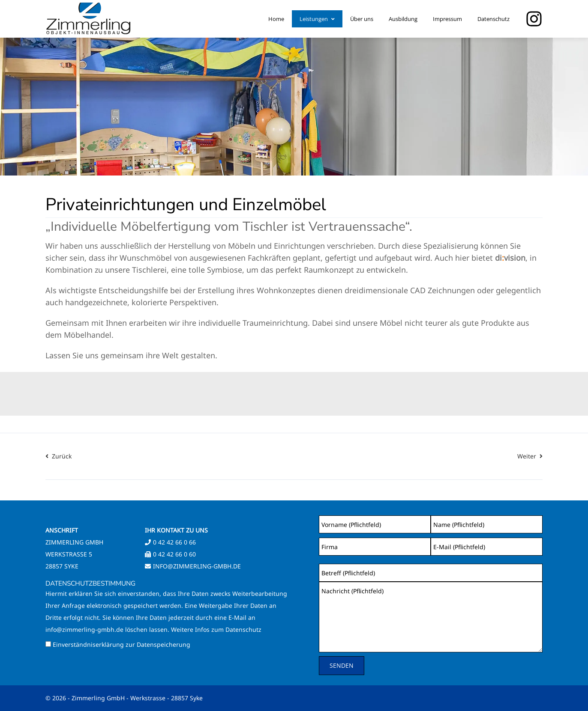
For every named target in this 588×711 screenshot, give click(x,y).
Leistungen (317, 19)
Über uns (361, 19)
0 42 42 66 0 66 (174, 542)
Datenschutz (493, 19)
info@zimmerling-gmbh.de (197, 566)
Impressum (447, 19)
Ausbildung (403, 19)
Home (276, 19)
